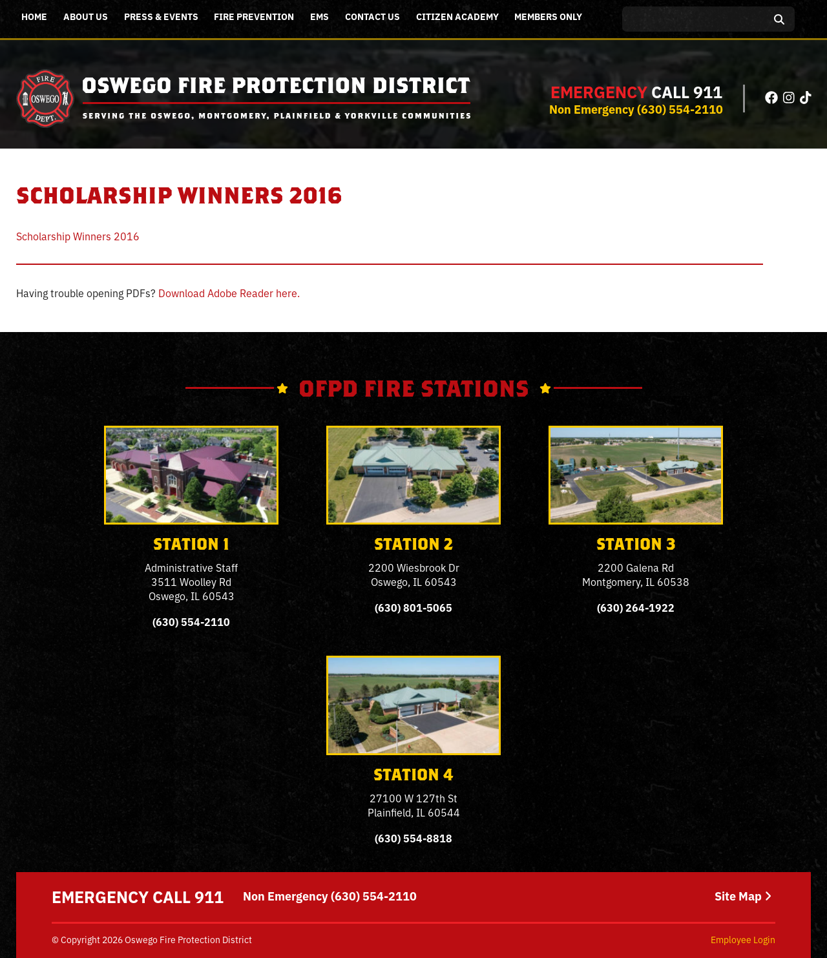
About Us (85, 16)
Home (34, 16)
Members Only (548, 16)
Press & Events (161, 16)
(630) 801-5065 (413, 607)
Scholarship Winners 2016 (78, 236)
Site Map (743, 896)
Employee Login (743, 939)
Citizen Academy (457, 16)
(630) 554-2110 (680, 108)
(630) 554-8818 (413, 838)
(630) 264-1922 (636, 607)
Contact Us (372, 16)
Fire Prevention (254, 16)
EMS (319, 16)
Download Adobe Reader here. (229, 293)
